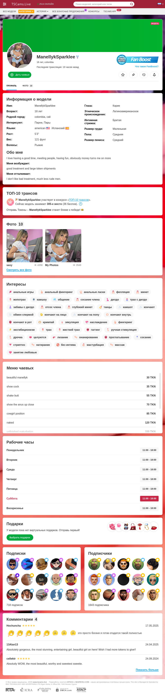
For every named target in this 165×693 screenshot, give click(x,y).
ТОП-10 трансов (79, 199)
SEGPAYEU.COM (82, 682)
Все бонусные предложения (69, 11)
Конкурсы (93, 11)
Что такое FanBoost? (147, 66)
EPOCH (70, 682)
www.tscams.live (40, 682)
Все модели (9, 11)
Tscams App (110, 11)
